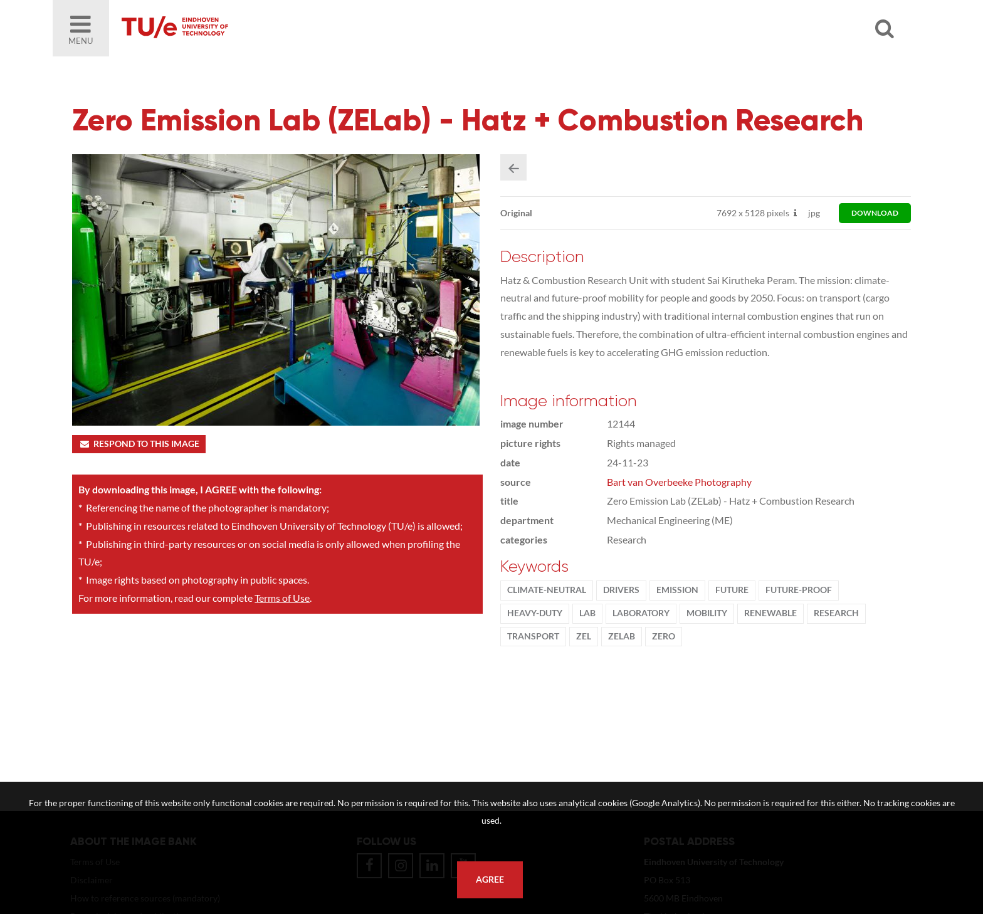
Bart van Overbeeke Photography (679, 483)
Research (836, 614)
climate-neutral (547, 592)
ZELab (622, 638)
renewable (771, 614)
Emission (678, 592)
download (874, 214)
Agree (490, 880)
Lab (588, 614)
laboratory (641, 614)
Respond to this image (138, 445)
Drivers (622, 592)
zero (664, 638)
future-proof (799, 592)
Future (732, 592)
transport (534, 638)
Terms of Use (282, 599)
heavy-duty (535, 614)
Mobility (707, 614)
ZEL (584, 638)
